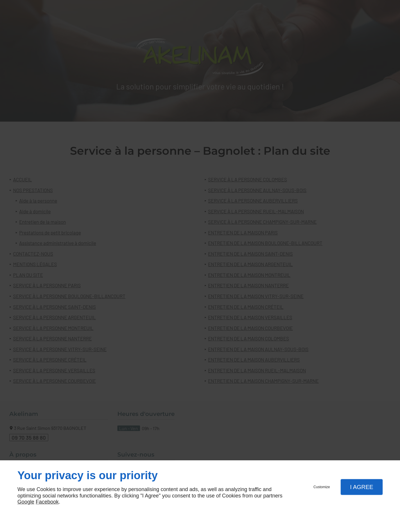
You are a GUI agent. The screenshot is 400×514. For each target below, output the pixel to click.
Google (25, 502)
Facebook (47, 502)
